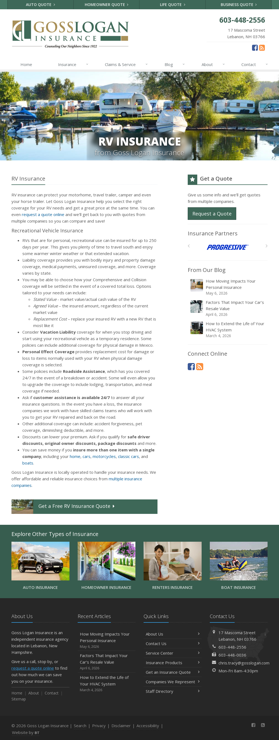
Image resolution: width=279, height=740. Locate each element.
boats (27, 463)
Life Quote (172, 4)
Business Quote (239, 4)
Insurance (73, 64)
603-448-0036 (232, 655)
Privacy (99, 725)
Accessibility (148, 725)
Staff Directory (172, 691)
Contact (254, 64)
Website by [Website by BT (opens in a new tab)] (26, 732)
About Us (172, 634)
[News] (262, 47)
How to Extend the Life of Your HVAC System (228, 329)
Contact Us (172, 643)
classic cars (128, 456)
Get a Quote (63, 506)
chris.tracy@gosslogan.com (244, 663)
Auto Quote (40, 4)
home (75, 456)
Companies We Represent (172, 681)
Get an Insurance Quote (172, 672)
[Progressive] (227, 247)
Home (26, 64)
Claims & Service (126, 64)
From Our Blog (207, 270)
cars (86, 456)
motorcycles (104, 456)
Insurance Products (172, 662)
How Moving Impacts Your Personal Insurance (228, 287)
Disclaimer (121, 725)
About (213, 64)
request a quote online (43, 214)
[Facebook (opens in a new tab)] (255, 47)
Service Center (172, 653)
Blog (175, 64)
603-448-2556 (232, 647)
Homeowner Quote (107, 4)
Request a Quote (212, 213)
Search (80, 725)
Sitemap (18, 699)
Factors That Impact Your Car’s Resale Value (228, 308)
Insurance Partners (213, 233)
